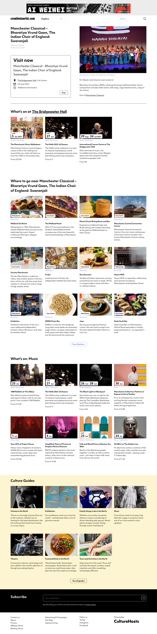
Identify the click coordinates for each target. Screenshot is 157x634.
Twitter (83, 620)
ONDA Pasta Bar (52, 321)
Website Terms (17, 626)
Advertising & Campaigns (56, 617)
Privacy (14, 623)
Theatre (14, 559)
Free (64, 92)
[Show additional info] (40, 87)
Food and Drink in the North (57, 559)
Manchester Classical (95, 95)
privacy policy (91, 605)
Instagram (84, 623)
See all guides (78, 581)
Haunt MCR (119, 274)
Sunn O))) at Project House (22, 444)
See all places (78, 344)
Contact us (15, 617)
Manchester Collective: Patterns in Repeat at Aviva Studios (129, 392)
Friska (48, 274)
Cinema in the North (19, 511)
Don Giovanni (85, 274)
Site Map (49, 620)
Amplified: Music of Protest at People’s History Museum (58, 445)
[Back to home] (23, 19)
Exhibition (15, 321)
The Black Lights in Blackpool (92, 391)
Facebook (84, 625)
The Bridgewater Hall (27, 80)
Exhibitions (50, 511)
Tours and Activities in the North (93, 559)
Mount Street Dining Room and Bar (95, 221)
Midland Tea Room (19, 223)
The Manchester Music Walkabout (25, 144)
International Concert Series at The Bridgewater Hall (95, 145)
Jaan (82, 321)
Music (116, 511)
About (13, 620)
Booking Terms (17, 628)
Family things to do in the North (93, 511)
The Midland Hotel (53, 223)
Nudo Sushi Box (120, 321)
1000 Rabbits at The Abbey (22, 391)
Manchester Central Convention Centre (128, 224)
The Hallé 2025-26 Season (56, 144)
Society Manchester (19, 272)
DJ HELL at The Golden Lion (126, 444)
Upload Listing (51, 623)
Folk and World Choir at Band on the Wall (95, 445)
